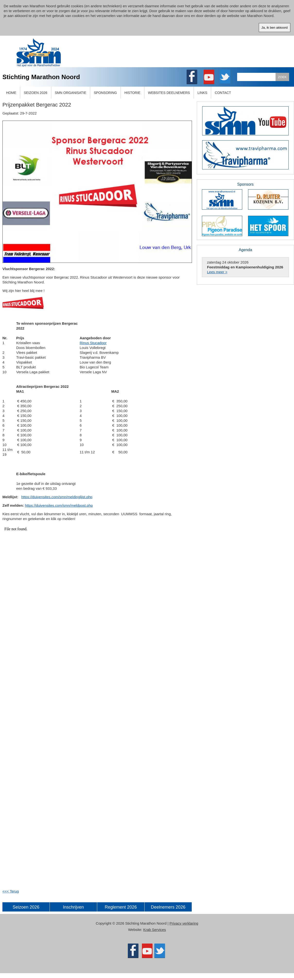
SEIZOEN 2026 (35, 93)
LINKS (202, 93)
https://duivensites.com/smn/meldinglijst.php (57, 497)
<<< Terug (10, 891)
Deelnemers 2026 (168, 907)
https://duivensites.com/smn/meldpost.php (59, 505)
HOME (11, 93)
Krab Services (154, 930)
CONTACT (223, 93)
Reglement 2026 (121, 907)
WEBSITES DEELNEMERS (169, 93)
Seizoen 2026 (26, 907)
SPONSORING (105, 93)
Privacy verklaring (184, 923)
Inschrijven (73, 907)
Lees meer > (217, 272)
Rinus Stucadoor (93, 343)
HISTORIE (132, 93)
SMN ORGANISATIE (70, 93)
